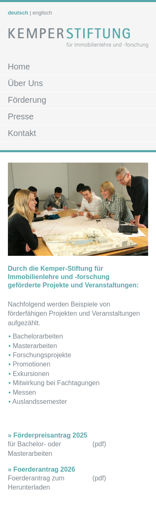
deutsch (18, 13)
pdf (99, 444)
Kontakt (22, 133)
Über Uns (25, 83)
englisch (42, 13)
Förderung (27, 99)
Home (19, 66)
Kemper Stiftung (78, 41)
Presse (21, 116)
